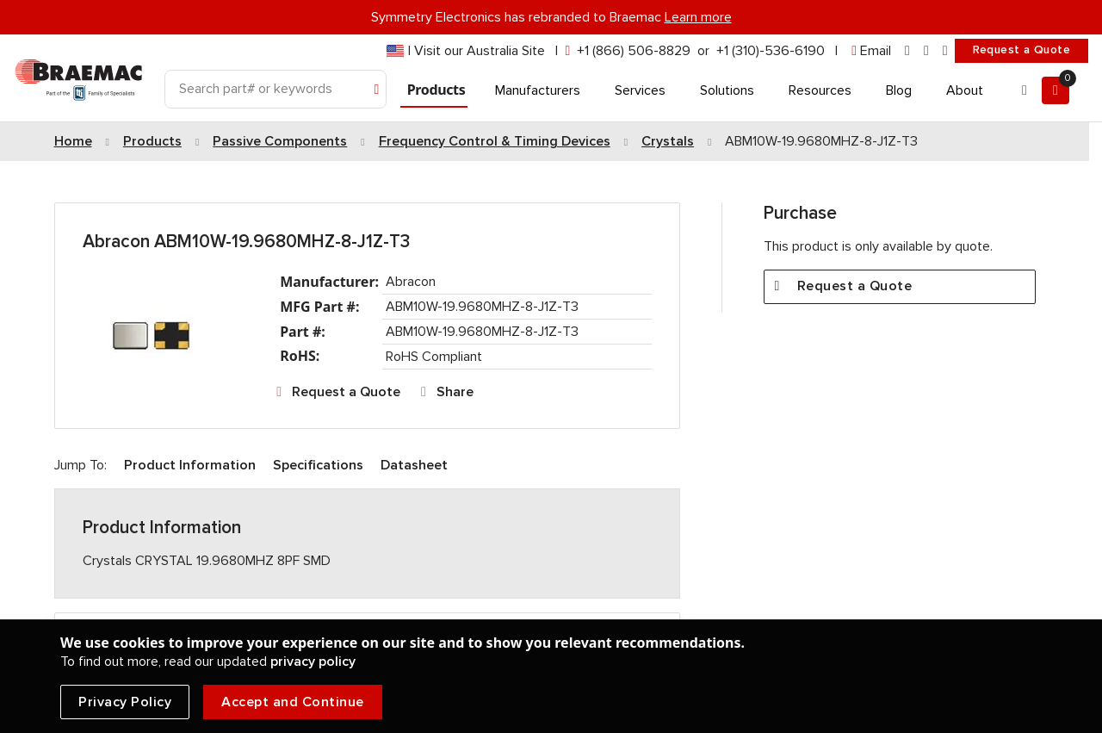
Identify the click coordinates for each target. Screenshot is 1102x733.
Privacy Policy (124, 702)
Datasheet (414, 465)
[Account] (1024, 90)
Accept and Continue (292, 702)
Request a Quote (1021, 50)
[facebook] (926, 51)
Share (455, 392)
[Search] (275, 89)
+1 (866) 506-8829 (633, 50)
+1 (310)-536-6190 (770, 50)
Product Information (190, 465)
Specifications (318, 465)
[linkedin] (907, 51)
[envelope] (871, 51)
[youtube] (945, 51)
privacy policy (313, 661)
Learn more (698, 17)
